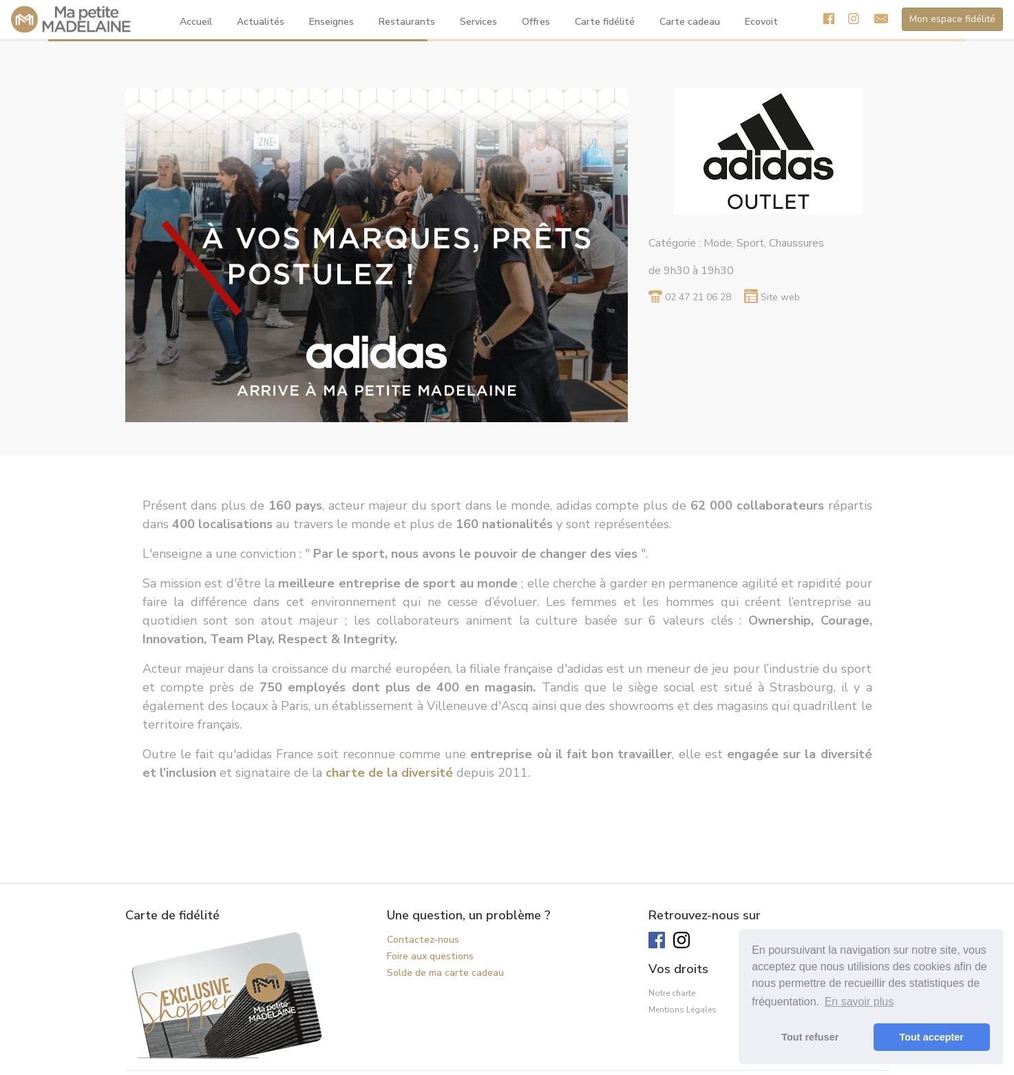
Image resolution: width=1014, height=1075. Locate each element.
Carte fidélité (605, 21)
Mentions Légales (682, 1009)
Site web (780, 297)
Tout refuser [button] (809, 1037)
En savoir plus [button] (859, 1002)
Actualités (260, 21)
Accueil (196, 21)
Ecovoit (761, 21)
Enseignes (331, 21)
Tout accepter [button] (932, 1037)
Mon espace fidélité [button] (952, 18)
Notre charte (671, 993)
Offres (536, 21)
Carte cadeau (689, 21)
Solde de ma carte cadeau (445, 972)
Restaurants (407, 21)
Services (478, 21)
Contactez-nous (423, 939)
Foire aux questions (430, 956)
